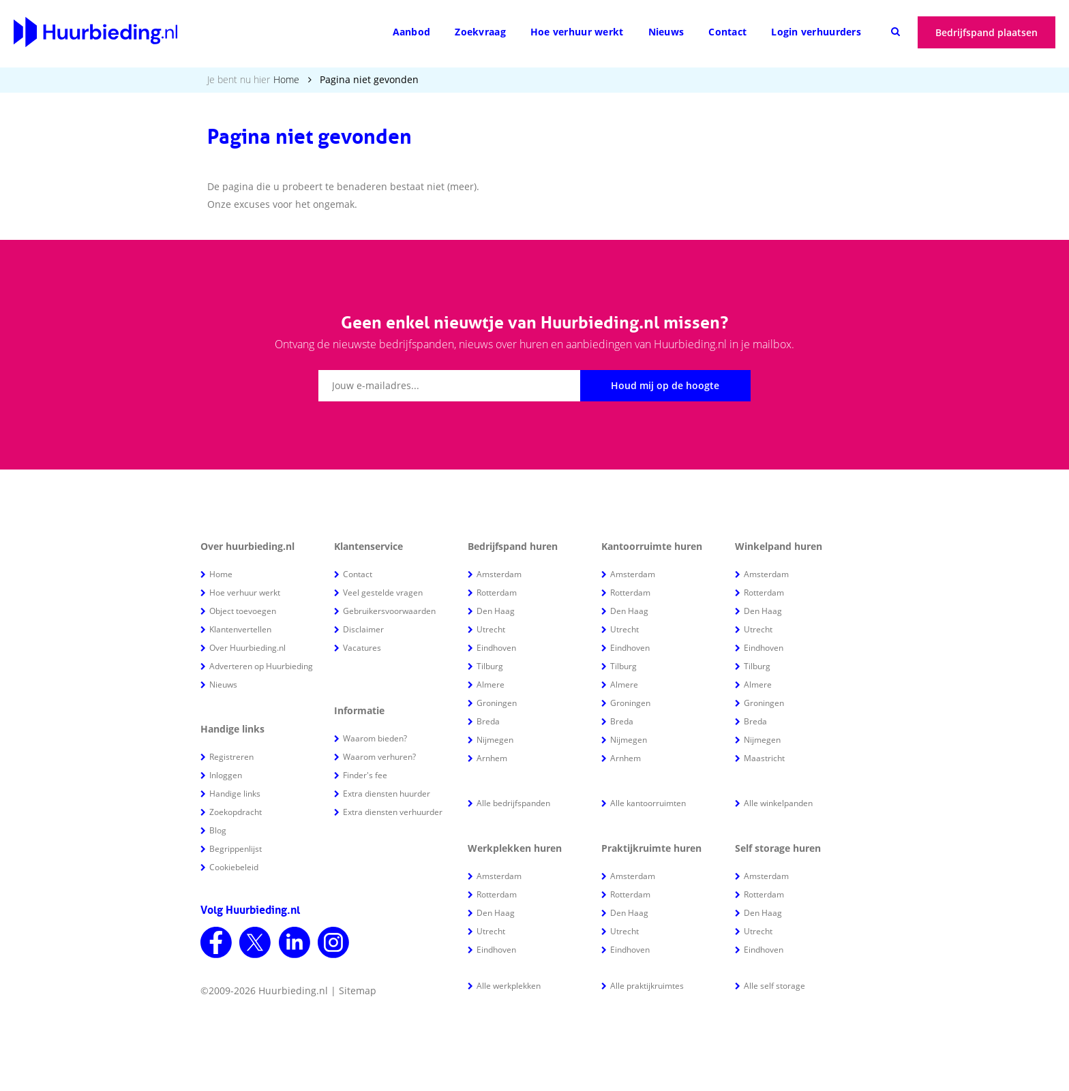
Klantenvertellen (240, 629)
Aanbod (412, 31)
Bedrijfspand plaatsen (986, 32)
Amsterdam (499, 574)
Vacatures (362, 648)
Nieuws (666, 31)
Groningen (497, 703)
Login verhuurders (816, 31)
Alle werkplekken (509, 986)
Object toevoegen (242, 611)
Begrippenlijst (235, 849)
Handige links (234, 793)
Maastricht (764, 758)
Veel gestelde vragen (383, 592)
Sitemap (357, 990)
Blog (217, 830)
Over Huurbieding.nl (247, 648)
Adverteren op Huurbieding (261, 666)
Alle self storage (774, 986)
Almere (491, 684)
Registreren (231, 757)
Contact (727, 31)
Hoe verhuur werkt (577, 31)
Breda (488, 721)
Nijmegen (495, 740)
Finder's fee (365, 775)
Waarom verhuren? (379, 757)
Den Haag (496, 611)
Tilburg (490, 666)
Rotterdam (497, 592)
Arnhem (492, 758)
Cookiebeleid (233, 867)
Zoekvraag (480, 31)
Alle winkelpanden (778, 803)
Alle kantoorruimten (648, 803)
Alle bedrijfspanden (513, 803)
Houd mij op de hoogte (665, 385)
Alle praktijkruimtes (647, 986)
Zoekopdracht (235, 812)
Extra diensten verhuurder (392, 812)
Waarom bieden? (375, 738)
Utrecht (491, 629)
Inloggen (225, 775)
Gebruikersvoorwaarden (389, 611)
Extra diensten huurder (386, 793)
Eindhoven (496, 648)
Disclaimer (363, 629)
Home (286, 79)
